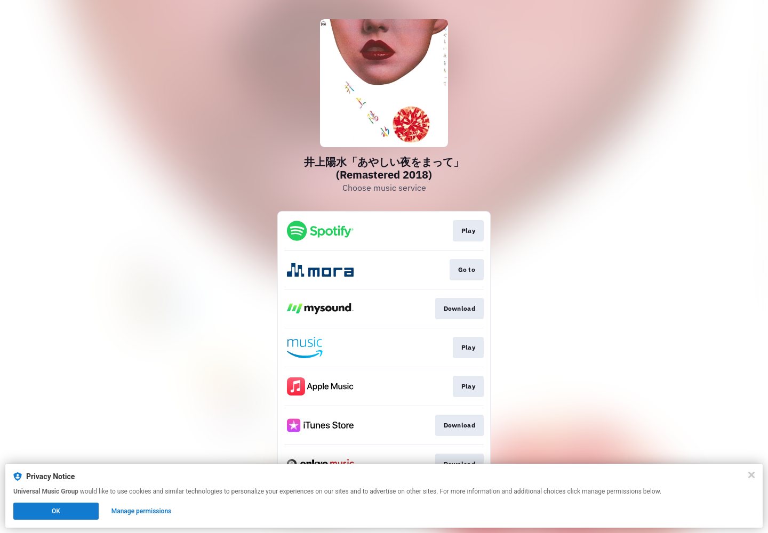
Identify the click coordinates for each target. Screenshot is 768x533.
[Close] (751, 474)
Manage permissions (141, 511)
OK (56, 511)
